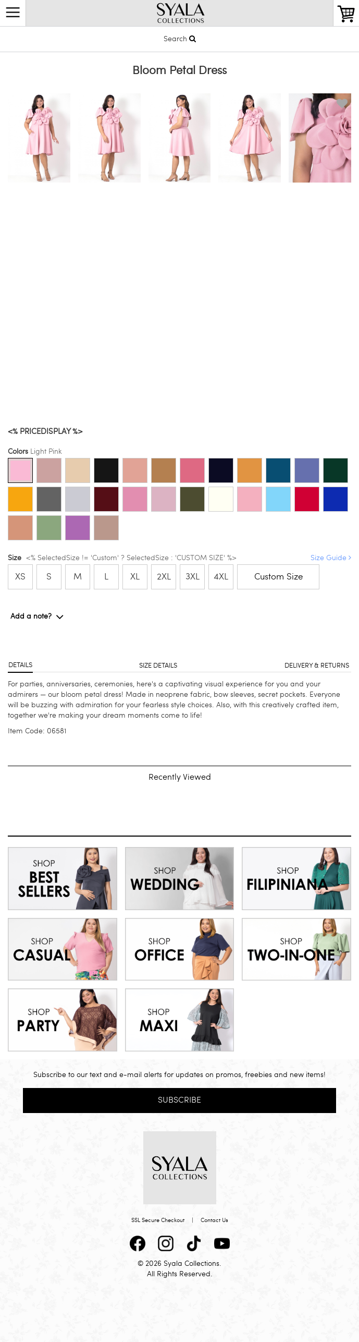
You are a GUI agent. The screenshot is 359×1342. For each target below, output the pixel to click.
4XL (221, 576)
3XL (192, 576)
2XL (164, 576)
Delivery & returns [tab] (316, 665)
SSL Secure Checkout (157, 1220)
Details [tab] (20, 665)
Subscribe (179, 1100)
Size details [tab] (158, 665)
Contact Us (214, 1220)
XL (135, 576)
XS (20, 576)
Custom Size (278, 576)
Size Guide (331, 557)
